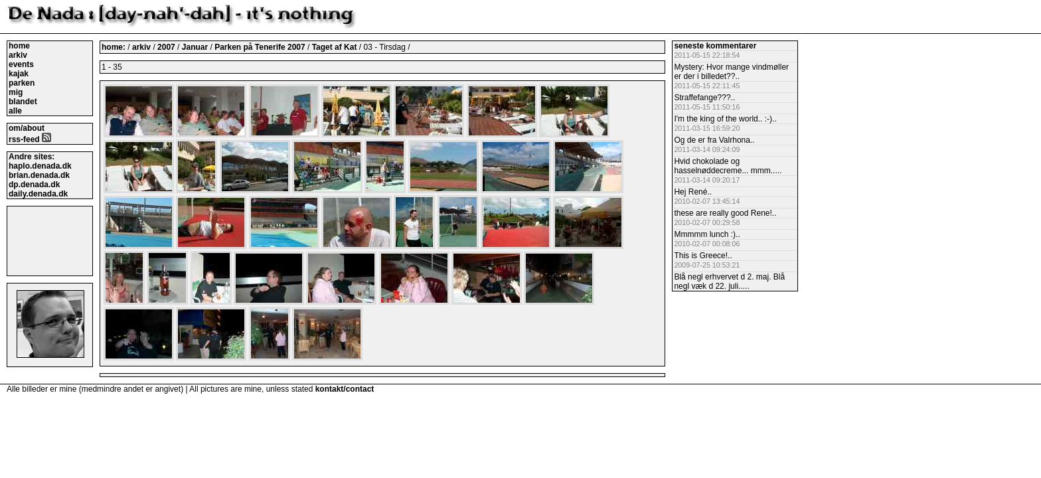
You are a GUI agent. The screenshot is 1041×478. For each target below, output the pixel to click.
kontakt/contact (344, 389)
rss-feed (30, 139)
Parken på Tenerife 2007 (260, 47)
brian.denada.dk (39, 175)
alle (15, 111)
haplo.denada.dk (40, 166)
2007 (166, 47)
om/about (26, 128)
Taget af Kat (335, 47)
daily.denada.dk (38, 194)
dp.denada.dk (34, 184)
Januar (196, 47)
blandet (23, 101)
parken (22, 83)
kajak (19, 73)
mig (16, 92)
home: (114, 47)
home (19, 45)
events (21, 64)
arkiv (18, 55)
